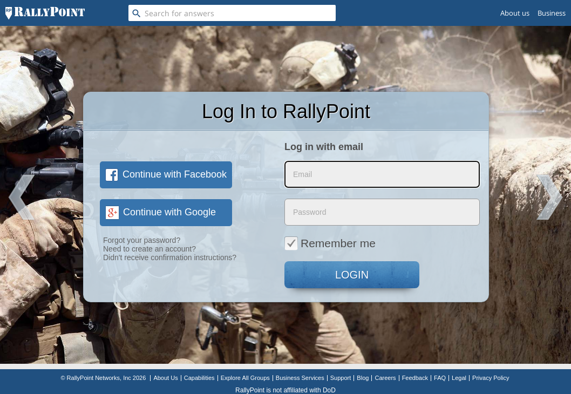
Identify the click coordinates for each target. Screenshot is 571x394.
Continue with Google (160, 212)
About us (514, 13)
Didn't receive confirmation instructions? (169, 257)
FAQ (440, 378)
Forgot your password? (141, 240)
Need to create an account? (149, 248)
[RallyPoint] (45, 12)
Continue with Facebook (166, 174)
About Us (165, 378)
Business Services (300, 378)
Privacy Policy (490, 378)
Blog (363, 378)
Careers (385, 378)
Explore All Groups (245, 378)
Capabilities (199, 378)
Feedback (415, 378)
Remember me (330, 242)
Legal (459, 378)
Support (340, 378)
